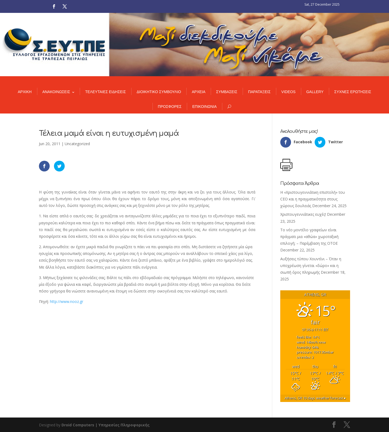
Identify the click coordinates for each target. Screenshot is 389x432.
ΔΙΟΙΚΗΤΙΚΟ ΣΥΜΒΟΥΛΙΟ (159, 92)
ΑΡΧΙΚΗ (24, 92)
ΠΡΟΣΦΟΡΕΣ (169, 106)
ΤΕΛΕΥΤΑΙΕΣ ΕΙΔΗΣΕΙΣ (105, 92)
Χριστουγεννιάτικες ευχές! (303, 214)
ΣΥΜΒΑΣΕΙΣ (226, 92)
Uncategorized (77, 143)
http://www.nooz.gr (66, 301)
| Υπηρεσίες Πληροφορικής (122, 424)
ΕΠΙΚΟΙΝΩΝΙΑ (204, 106)
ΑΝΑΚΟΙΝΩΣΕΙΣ (56, 92)
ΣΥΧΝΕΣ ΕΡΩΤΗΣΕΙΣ (352, 92)
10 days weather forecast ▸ (315, 398)
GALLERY (314, 92)
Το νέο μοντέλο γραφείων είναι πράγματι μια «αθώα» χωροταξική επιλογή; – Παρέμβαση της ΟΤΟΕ (309, 236)
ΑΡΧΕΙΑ (198, 92)
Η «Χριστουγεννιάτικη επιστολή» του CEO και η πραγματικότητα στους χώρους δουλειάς (312, 199)
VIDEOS (288, 92)
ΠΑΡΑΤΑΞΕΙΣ (259, 92)
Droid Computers (77, 424)
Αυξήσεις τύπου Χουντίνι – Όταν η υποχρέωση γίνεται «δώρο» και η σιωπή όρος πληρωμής (310, 265)
